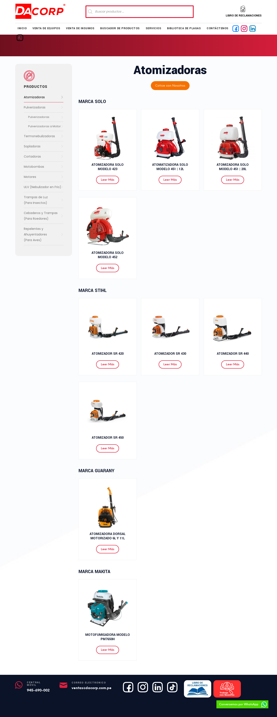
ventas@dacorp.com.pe (91, 688)
